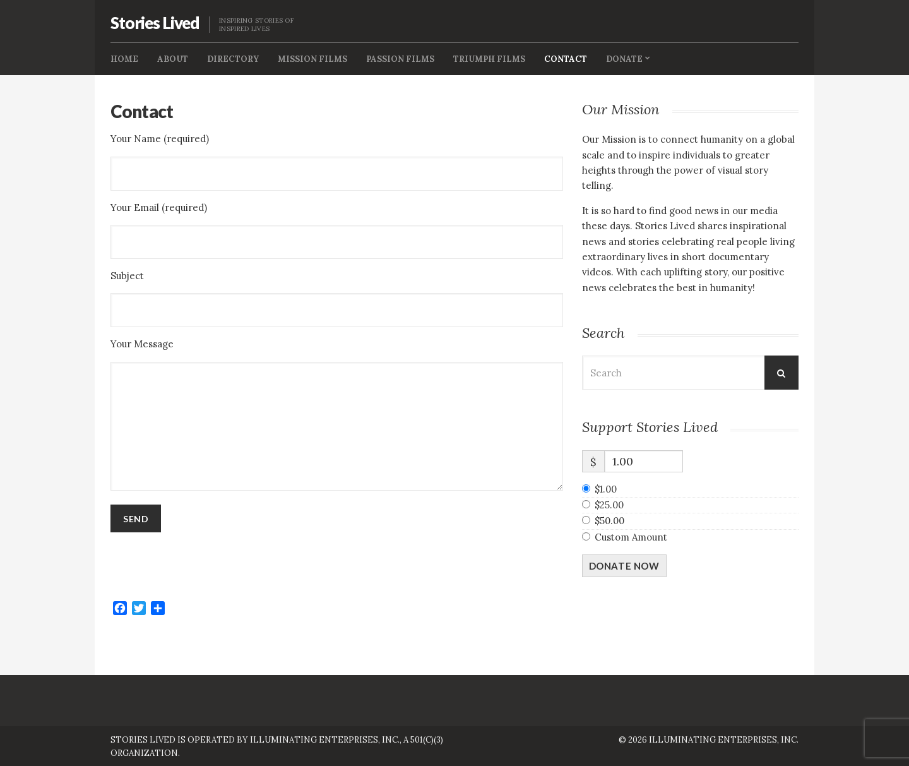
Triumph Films (489, 59)
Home (124, 59)
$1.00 (606, 489)
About (172, 59)
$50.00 (609, 521)
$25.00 (609, 505)
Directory (233, 59)
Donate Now (624, 566)
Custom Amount (631, 537)
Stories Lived (154, 23)
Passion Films (400, 59)
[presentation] (206, 566)
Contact (565, 59)
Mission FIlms (312, 59)
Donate (624, 59)
